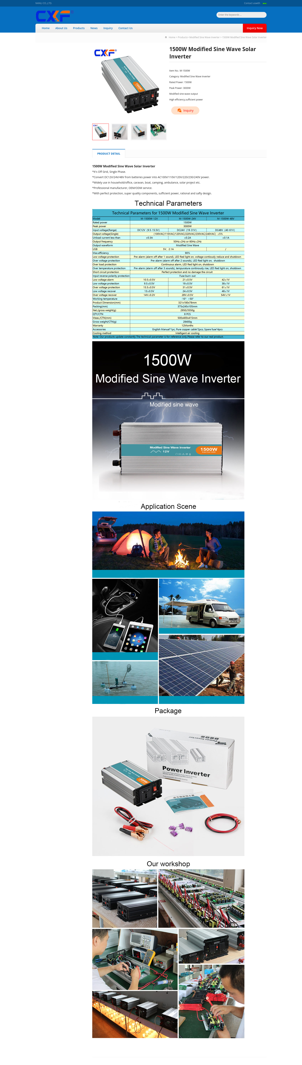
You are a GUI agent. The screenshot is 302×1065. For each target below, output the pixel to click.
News (93, 28)
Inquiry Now (255, 28)
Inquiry (108, 28)
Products (79, 28)
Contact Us (125, 28)
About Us (61, 28)
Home (46, 28)
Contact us (250, 3)
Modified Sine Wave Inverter (204, 37)
